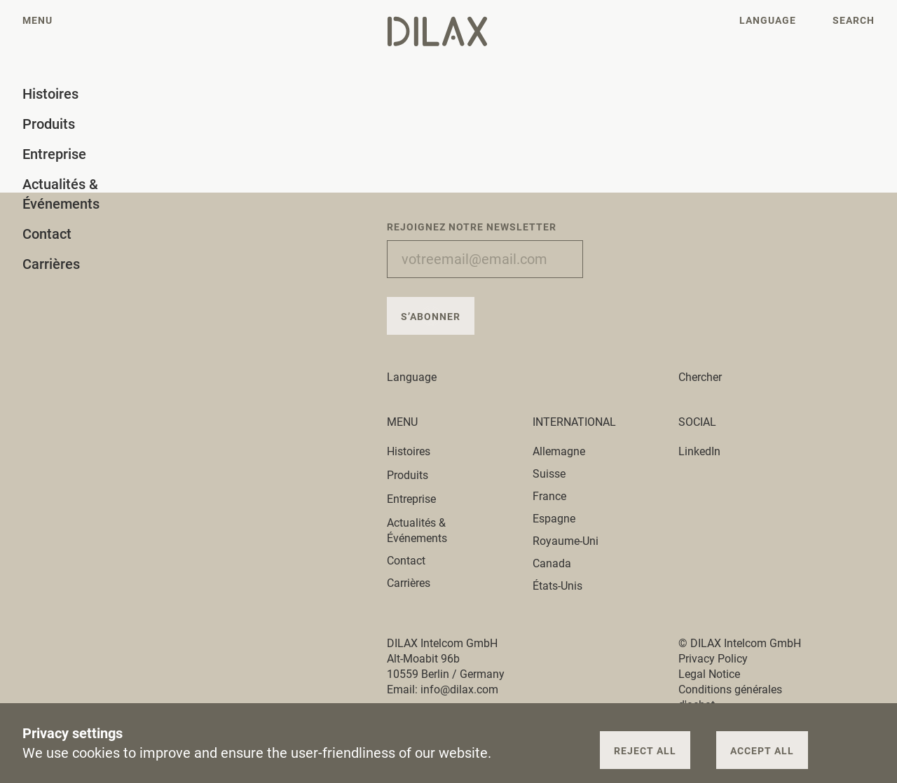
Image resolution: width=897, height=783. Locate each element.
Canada (552, 563)
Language (420, 377)
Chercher (700, 377)
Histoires (416, 451)
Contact (406, 560)
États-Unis (557, 586)
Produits (415, 475)
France (549, 496)
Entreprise (419, 499)
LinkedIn (699, 451)
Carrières (408, 583)
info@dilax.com (459, 689)
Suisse (549, 473)
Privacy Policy (713, 658)
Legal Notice (709, 674)
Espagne (554, 518)
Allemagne (559, 451)
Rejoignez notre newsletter (471, 227)
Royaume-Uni (565, 541)
